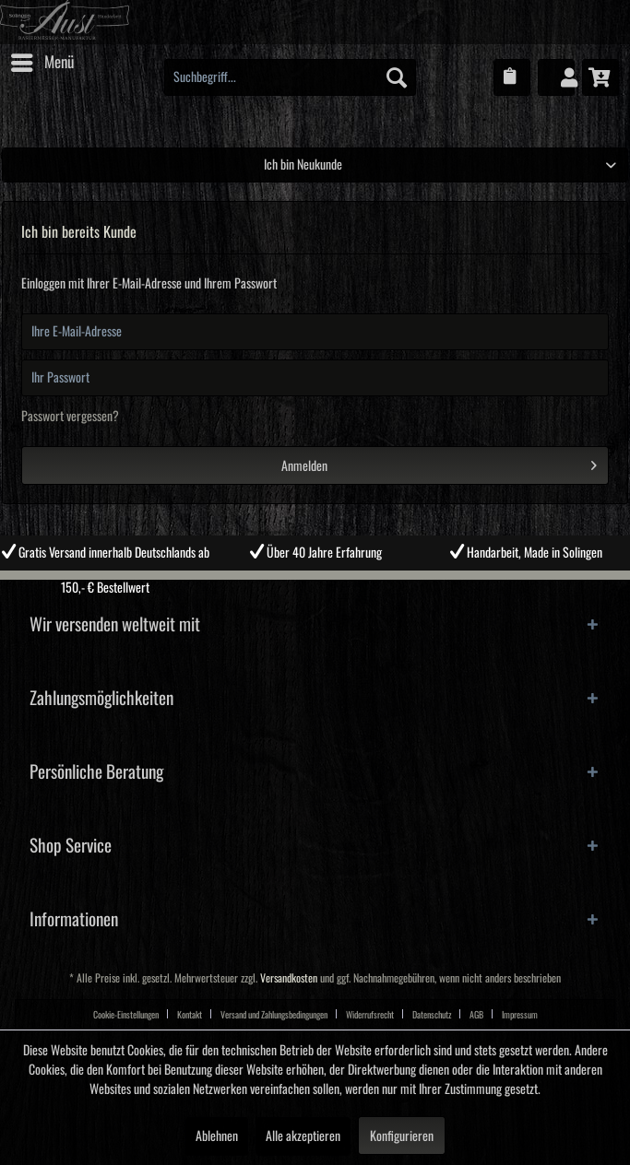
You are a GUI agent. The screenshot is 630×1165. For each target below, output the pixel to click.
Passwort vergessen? (70, 416)
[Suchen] (396, 77)
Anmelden (439, 462)
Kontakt (189, 1014)
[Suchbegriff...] (290, 77)
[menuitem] (41, 62)
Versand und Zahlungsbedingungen (273, 1014)
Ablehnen (217, 1136)
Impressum (520, 1014)
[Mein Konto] (556, 77)
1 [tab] (274, 584)
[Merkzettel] (511, 77)
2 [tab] (301, 584)
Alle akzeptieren (303, 1136)
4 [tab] (357, 584)
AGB (476, 1014)
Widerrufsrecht (370, 1014)
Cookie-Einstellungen (126, 1014)
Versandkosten (288, 978)
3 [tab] (329, 584)
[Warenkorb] (600, 77)
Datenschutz (431, 1014)
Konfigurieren (402, 1136)
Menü (42, 59)
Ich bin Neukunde (303, 165)
